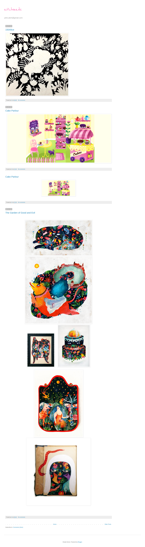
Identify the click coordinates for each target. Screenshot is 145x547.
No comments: (22, 100)
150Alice (9, 29)
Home (54, 524)
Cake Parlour (12, 110)
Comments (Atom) (18, 527)
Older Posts (108, 524)
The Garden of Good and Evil (20, 212)
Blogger (80, 542)
